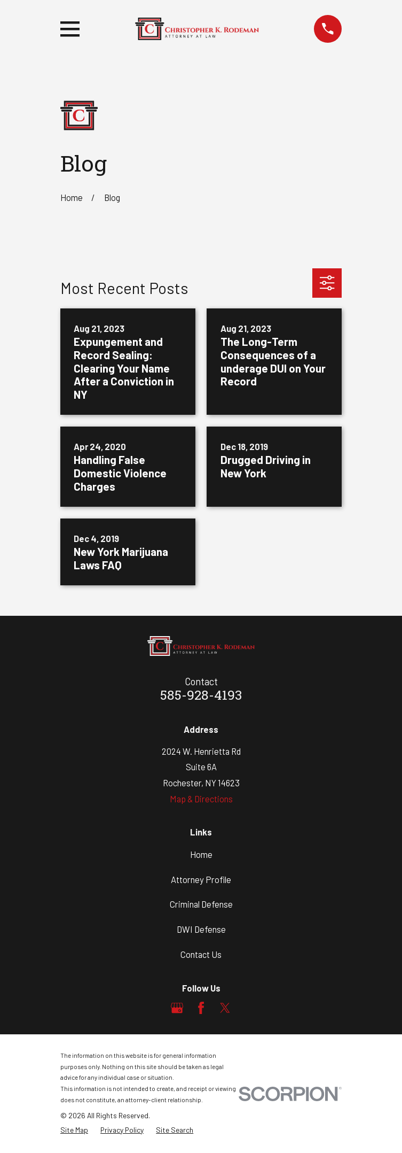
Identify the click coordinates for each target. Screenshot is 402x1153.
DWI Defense (201, 929)
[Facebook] (201, 1008)
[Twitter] (225, 1008)
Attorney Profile (201, 879)
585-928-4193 (201, 696)
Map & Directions (201, 798)
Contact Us (201, 954)
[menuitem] (74, 1130)
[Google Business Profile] (177, 1008)
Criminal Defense (201, 904)
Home (201, 854)
